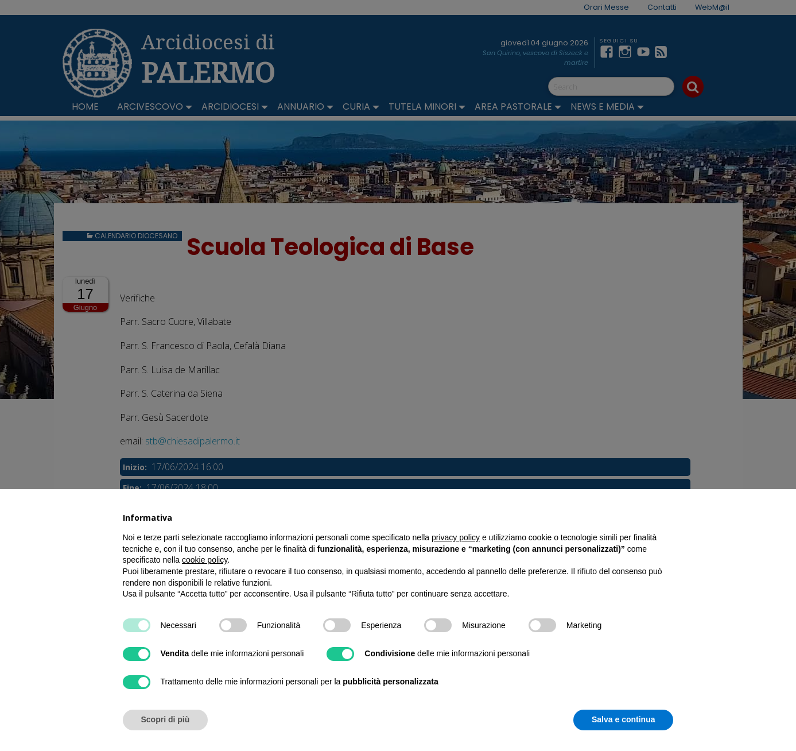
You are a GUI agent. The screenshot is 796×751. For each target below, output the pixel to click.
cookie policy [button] (204, 559)
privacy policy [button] (456, 537)
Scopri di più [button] (165, 719)
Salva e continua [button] (623, 719)
